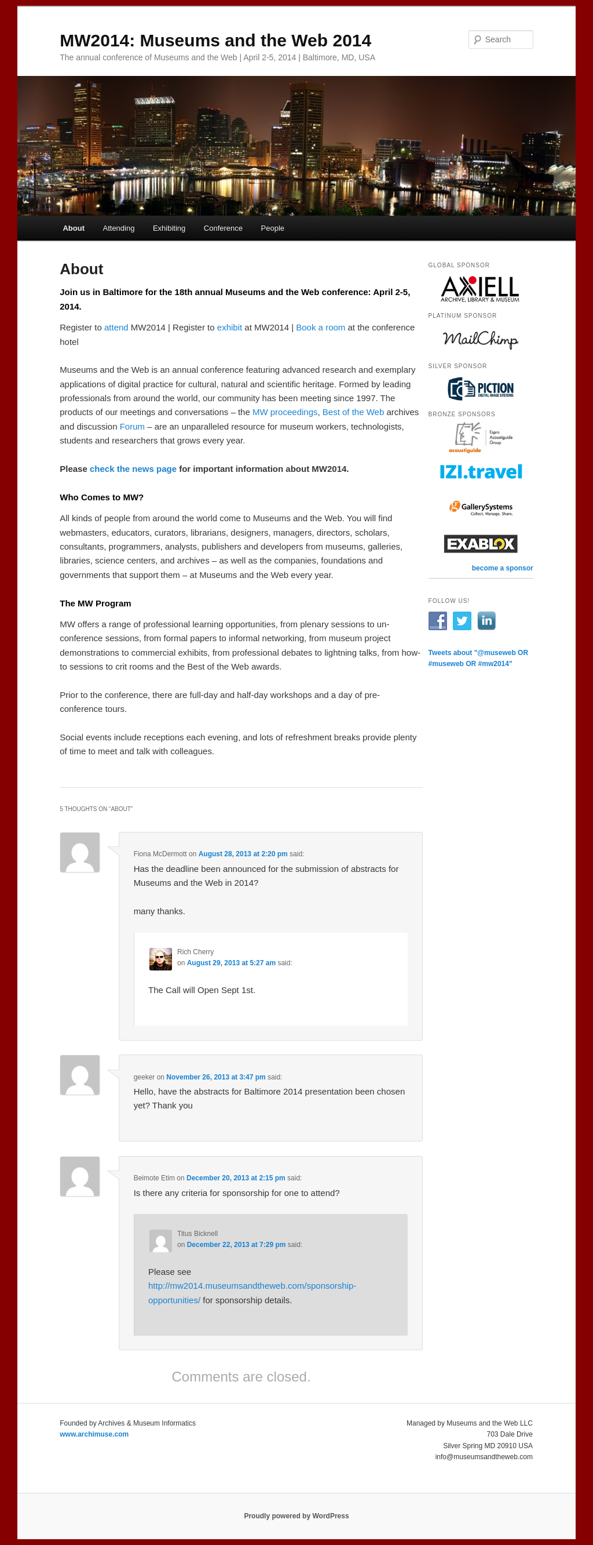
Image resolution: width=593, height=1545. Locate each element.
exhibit (229, 327)
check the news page (133, 469)
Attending (118, 228)
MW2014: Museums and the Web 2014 (215, 40)
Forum (132, 426)
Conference (223, 228)
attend (116, 327)
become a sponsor (502, 568)
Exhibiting (169, 228)
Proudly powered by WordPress (296, 1516)
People (272, 228)
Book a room (320, 327)
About (74, 228)
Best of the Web (353, 412)
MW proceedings (285, 412)
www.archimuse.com (94, 1434)
